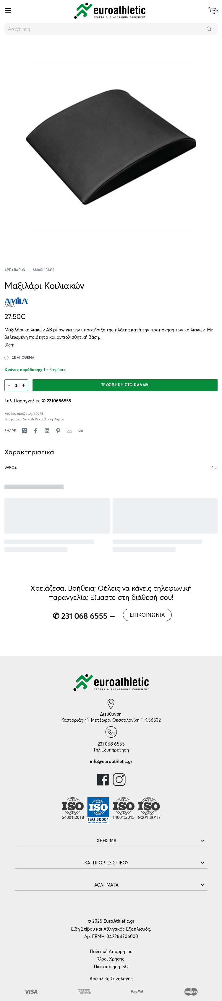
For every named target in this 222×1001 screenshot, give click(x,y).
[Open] (8, 11)
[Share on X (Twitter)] (24, 430)
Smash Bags (43, 270)
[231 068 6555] (111, 732)
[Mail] (69, 430)
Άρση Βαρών (14, 270)
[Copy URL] (80, 430)
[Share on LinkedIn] (47, 430)
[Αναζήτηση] (209, 29)
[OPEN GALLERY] (111, 147)
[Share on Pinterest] (58, 430)
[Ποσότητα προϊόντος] (16, 385)
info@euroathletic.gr (111, 761)
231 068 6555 (111, 744)
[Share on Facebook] (35, 430)
